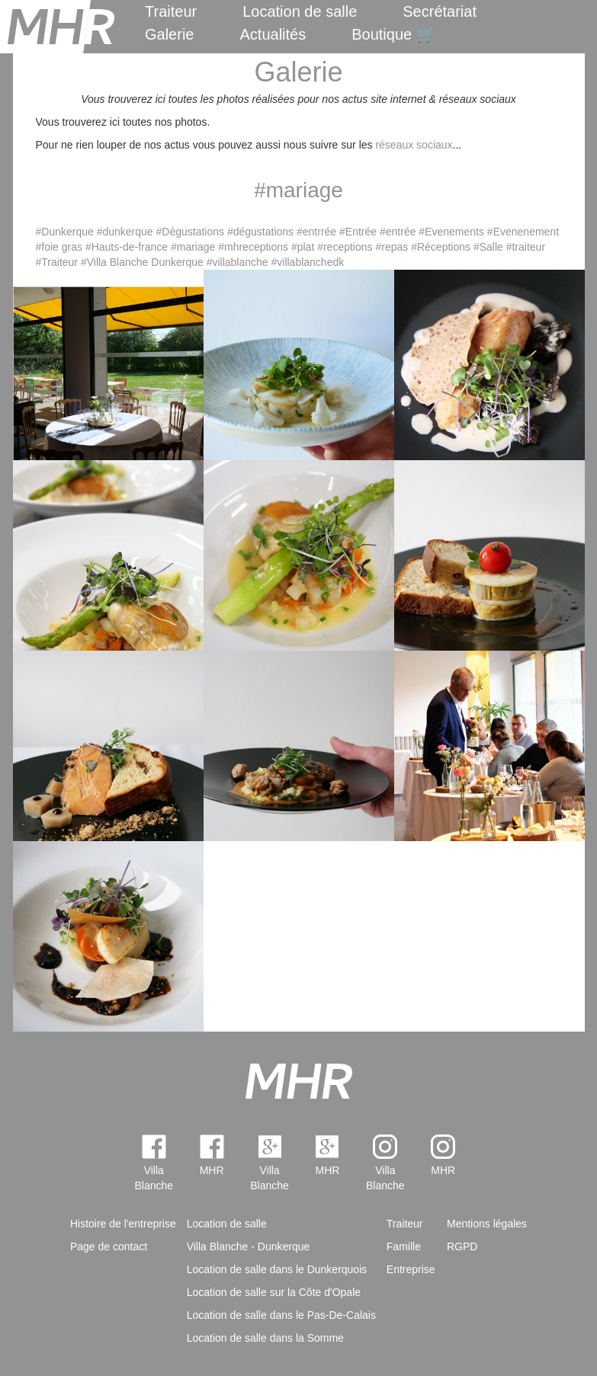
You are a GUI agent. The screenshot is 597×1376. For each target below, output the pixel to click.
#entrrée (316, 232)
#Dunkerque (65, 232)
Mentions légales (487, 1224)
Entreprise (411, 1269)
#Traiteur (57, 262)
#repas (391, 247)
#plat (302, 247)
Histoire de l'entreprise (123, 1224)
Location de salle (299, 11)
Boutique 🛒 (393, 34)
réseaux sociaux (413, 145)
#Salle (488, 247)
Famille (404, 1246)
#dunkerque (125, 232)
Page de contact (108, 1246)
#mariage (193, 247)
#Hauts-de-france (126, 247)
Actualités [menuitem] (272, 34)
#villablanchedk (308, 262)
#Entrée (358, 232)
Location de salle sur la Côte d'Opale (274, 1292)
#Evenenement (523, 232)
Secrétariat (440, 11)
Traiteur (171, 11)
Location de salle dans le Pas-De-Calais (281, 1315)
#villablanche (237, 262)
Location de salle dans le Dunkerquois (277, 1269)
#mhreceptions (253, 247)
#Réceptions (440, 247)
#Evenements (451, 232)
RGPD (462, 1246)
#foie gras (59, 247)
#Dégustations (190, 232)
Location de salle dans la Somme (265, 1338)
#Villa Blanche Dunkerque (142, 262)
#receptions (344, 247)
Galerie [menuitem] (169, 34)
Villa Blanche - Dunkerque (248, 1246)
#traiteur (525, 247)
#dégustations (260, 232)
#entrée (398, 232)
